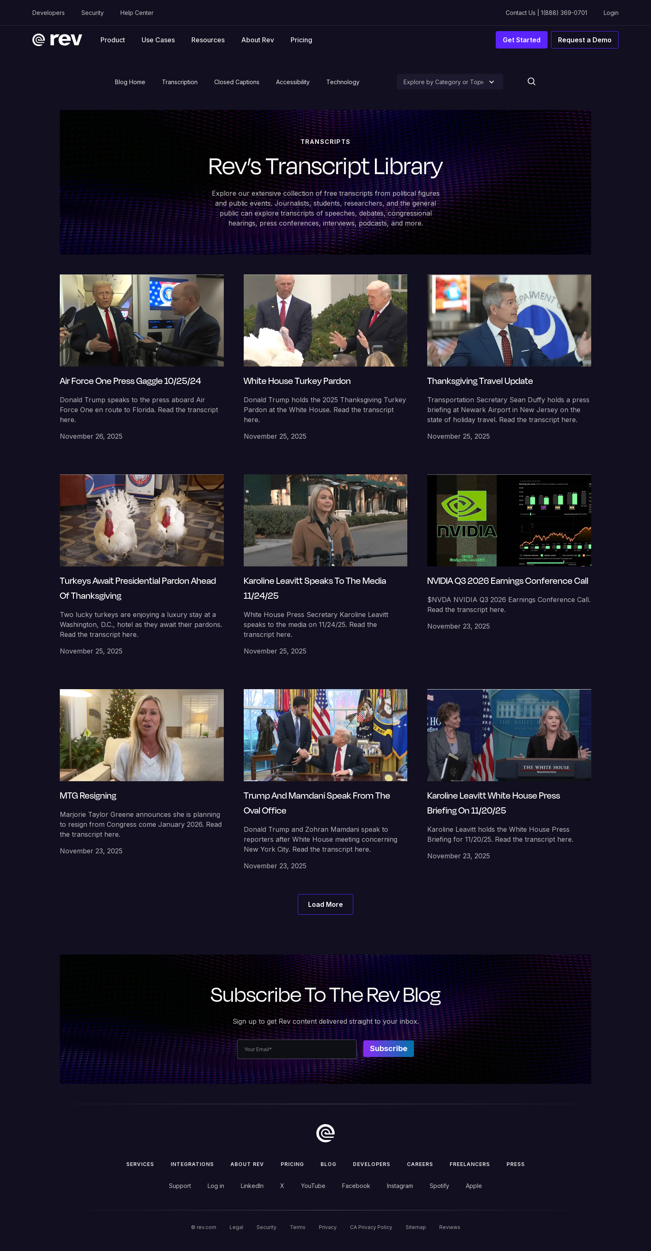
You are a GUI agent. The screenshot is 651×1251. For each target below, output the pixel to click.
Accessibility (293, 81)
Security (92, 12)
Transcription (180, 81)
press (516, 1164)
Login (611, 12)
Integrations (192, 1164)
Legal (236, 1227)
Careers (420, 1164)
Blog (328, 1164)
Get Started (522, 40)
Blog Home (130, 81)
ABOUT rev (247, 1164)
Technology (343, 81)
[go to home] (325, 1133)
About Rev (257, 40)
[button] (112, 39)
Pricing (301, 40)
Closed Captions (236, 81)
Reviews (449, 1227)
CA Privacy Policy (371, 1227)
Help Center (137, 12)
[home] (57, 39)
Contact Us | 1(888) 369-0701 (546, 12)
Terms (298, 1227)
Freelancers (470, 1164)
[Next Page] (325, 904)
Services (140, 1164)
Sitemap (416, 1227)
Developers (48, 12)
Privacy (328, 1227)
